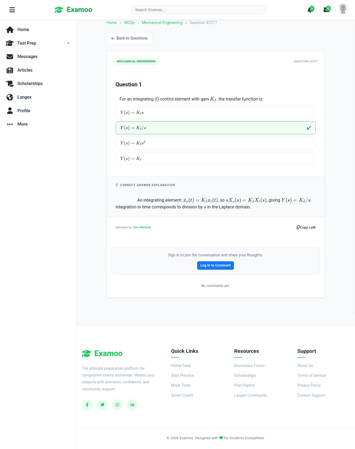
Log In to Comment (215, 265)
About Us (305, 365)
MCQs (129, 22)
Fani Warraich (142, 227)
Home (112, 22)
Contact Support (311, 395)
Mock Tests (181, 385)
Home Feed (180, 365)
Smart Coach (182, 395)
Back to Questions (129, 38)
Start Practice (182, 375)
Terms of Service (311, 375)
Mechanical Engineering (162, 22)
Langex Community (250, 395)
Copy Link (306, 227)
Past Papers (244, 385)
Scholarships (245, 375)
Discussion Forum (249, 365)
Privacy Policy (309, 385)
